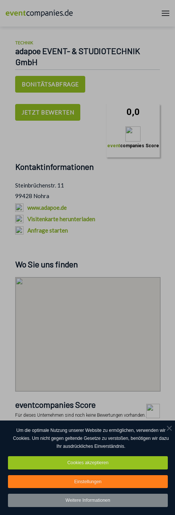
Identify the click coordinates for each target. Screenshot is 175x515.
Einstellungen (88, 482)
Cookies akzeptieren (88, 463)
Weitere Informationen (88, 501)
